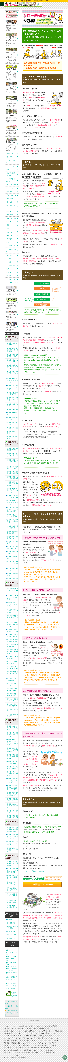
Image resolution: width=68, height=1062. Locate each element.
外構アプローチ (55, 1043)
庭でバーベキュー (11, 207)
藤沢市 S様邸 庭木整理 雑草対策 (12, 449)
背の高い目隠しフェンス (11, 174)
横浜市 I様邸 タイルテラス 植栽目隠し (12, 805)
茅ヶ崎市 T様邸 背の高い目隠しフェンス (12, 617)
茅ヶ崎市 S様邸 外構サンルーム (12, 657)
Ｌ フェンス (10, 258)
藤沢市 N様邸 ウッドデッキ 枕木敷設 (12, 477)
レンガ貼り (33, 1040)
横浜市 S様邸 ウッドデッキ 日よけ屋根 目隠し (12, 773)
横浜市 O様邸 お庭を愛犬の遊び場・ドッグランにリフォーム (12, 742)
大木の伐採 (9, 215)
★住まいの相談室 (10, 988)
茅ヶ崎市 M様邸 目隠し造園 (12, 662)
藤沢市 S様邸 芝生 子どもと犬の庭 (12, 467)
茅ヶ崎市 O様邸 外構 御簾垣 (12, 679)
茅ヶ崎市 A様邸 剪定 (12, 710)
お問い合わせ (11, 938)
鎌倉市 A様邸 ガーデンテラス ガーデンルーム (12, 366)
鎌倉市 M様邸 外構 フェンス (12, 432)
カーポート (45, 1043)
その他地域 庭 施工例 (10, 1050)
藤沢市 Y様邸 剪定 (12, 578)
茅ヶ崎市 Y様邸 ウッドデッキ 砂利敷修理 (12, 651)
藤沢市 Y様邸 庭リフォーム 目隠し (12, 515)
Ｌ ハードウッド (11, 166)
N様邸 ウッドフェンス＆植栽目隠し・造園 (12, 888)
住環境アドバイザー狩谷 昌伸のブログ (14, 995)
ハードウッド (8, 1035)
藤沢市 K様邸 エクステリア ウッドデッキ (12, 563)
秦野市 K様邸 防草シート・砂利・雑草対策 (12, 863)
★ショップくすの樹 (11, 983)
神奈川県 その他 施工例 (10, 857)
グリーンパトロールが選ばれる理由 (53, 1031)
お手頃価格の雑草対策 (11, 180)
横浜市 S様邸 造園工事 (12, 811)
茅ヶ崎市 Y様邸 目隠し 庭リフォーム (12, 667)
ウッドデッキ (10, 157)
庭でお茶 (9, 202)
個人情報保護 (11, 923)
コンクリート (10, 232)
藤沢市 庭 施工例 (21, 1048)
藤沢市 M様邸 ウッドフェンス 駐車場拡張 (12, 483)
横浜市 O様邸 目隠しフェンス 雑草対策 (12, 727)
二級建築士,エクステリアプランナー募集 (12, 1013)
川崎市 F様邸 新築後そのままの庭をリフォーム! (12, 836)
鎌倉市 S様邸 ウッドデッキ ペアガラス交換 (12, 387)
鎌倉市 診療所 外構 (12, 413)
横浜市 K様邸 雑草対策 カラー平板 (12, 767)
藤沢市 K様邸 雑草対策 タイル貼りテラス (12, 521)
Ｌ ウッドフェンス (11, 162)
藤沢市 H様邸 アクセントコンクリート (12, 461)
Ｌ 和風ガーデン (11, 282)
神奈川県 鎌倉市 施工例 (10, 338)
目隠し (8, 169)
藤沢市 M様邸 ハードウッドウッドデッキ (12, 502)
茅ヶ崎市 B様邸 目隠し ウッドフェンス (12, 673)
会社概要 (10, 919)
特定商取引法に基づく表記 (12, 927)
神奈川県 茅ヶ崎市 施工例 (10, 584)
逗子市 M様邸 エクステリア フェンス (12, 907)
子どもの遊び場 (11, 184)
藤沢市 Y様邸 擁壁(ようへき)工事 (12, 547)
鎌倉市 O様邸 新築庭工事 (12, 344)
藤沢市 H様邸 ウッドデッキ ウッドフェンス (12, 455)
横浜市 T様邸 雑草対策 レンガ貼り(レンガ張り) (12, 793)
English (55, 1052)
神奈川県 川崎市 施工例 (10, 823)
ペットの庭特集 (22, 1026)
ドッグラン (9, 191)
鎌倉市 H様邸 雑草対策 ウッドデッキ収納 (12, 399)
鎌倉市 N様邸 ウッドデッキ (12, 423)
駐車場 (8, 272)
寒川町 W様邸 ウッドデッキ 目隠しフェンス (12, 895)
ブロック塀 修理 (11, 218)
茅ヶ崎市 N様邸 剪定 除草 (12, 715)
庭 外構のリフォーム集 (30, 1033)
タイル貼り (47, 1040)
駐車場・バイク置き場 (32, 1045)
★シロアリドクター (11, 956)
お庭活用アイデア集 (10, 1028)
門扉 (39, 1043)
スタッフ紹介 (32, 1050)
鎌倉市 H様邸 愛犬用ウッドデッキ (12, 355)
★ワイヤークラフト (11, 986)
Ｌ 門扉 (8, 262)
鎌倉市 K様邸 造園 (12, 409)
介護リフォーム (11, 195)
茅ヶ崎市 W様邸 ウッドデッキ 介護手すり (12, 604)
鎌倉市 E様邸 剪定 (12, 428)
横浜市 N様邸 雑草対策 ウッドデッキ (12, 816)
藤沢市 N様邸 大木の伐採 (12, 552)
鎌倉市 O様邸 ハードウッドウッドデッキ (12, 380)
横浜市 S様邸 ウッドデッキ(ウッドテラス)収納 (12, 780)
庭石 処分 (9, 211)
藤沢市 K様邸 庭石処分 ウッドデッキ (12, 472)
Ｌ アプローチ (10, 246)
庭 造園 (8, 275)
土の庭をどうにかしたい (36, 1026)
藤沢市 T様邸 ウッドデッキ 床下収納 (12, 496)
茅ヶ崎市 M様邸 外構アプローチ (12, 689)
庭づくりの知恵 (17, 1033)
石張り (8, 225)
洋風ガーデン (47, 1045)
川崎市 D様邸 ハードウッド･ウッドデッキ (12, 843)
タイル (8, 228)
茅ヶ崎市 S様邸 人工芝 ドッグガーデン (12, 590)
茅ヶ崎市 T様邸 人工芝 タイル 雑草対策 (12, 597)
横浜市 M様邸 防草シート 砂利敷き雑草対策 (12, 749)
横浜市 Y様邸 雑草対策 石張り (12, 799)
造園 (41, 1045)
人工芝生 (9, 239)
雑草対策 (12, 1026)
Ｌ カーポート (10, 265)
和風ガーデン (56, 1045)
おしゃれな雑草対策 (51, 1026)
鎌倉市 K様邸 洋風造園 (12, 405)
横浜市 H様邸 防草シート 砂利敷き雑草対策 (12, 756)
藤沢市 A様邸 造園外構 (12, 542)
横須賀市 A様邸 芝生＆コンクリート (12, 883)
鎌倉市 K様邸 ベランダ (12, 437)
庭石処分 (6, 1040)
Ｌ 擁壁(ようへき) (11, 250)
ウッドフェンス (18, 1035)
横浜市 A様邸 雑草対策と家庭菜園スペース (12, 734)
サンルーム (9, 269)
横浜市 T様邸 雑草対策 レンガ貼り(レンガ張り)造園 (12, 787)
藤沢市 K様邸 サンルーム (12, 557)
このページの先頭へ (33, 1020)
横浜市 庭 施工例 (46, 1048)
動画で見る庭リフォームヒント (13, 1031)
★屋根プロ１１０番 (11, 966)
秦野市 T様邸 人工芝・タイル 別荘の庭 (12, 877)
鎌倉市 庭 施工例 (9, 1048)
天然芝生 (9, 235)
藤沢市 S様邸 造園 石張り (12, 574)
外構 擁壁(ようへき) (10, 1045)
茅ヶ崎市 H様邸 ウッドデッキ (12, 699)
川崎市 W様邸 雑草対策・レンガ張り (12, 849)
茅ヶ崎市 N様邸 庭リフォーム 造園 (12, 635)
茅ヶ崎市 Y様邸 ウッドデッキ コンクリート (12, 610)
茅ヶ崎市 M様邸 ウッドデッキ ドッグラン (12, 624)
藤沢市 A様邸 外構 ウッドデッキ (12, 527)
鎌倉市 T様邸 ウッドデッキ (12, 418)
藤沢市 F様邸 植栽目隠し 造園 (12, 532)
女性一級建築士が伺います (32, 1031)
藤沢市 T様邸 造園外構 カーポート (12, 537)
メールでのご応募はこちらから (33, 871)
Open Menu (2, 4)
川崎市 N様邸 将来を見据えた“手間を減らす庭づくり (12, 829)
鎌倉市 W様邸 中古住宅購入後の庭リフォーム (12, 349)
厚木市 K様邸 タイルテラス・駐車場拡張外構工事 (12, 870)
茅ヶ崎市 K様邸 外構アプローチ (12, 694)
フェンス (34, 1043)
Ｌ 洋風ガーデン (11, 279)
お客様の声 (7, 1033)
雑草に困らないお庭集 (24, 1028)
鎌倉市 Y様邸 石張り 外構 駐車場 (12, 393)
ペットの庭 (9, 188)
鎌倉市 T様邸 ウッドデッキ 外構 (12, 361)
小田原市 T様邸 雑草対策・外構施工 (12, 901)
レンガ (8, 221)
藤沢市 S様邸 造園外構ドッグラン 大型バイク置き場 (12, 509)
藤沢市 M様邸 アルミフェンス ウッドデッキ (12, 490)
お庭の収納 (9, 153)
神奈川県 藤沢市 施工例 (10, 443)
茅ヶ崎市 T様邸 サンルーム (12, 684)
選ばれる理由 (11, 931)
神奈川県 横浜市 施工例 (10, 721)
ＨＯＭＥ (5, 1026)
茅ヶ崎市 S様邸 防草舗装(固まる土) (12, 645)
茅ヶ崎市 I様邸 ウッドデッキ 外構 (12, 640)
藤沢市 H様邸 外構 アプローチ (12, 569)
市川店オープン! (12, 935)
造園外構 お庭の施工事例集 (41, 1028)
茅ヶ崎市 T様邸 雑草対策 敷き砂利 (12, 705)
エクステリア (10, 255)
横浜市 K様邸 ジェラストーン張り (12, 762)
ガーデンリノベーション (11, 1055)
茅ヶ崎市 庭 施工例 (33, 1048)
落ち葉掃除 (9, 198)
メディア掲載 (22, 1050)
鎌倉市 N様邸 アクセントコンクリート (12, 373)
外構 (7, 242)
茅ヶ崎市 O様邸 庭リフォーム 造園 (12, 630)
